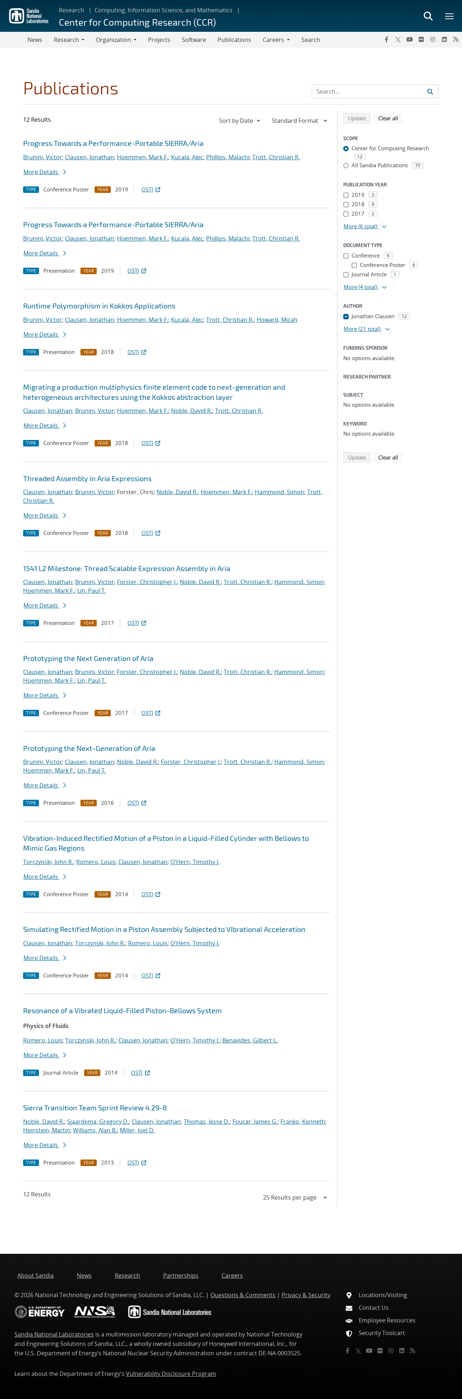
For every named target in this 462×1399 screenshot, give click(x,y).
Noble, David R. (191, 411)
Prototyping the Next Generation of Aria (88, 658)
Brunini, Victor (42, 157)
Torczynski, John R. (48, 862)
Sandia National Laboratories (54, 1334)
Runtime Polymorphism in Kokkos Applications (99, 305)
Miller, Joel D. (137, 1130)
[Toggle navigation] (14, 40)
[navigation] (240, 120)
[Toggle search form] (428, 16)
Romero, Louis (96, 862)
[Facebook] (386, 39)
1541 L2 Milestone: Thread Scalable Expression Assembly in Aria (126, 568)
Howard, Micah (277, 320)
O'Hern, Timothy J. (194, 862)
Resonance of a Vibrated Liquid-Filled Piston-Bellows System (122, 1010)
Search (310, 40)
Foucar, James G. (255, 1122)
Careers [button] (273, 40)
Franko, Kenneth (302, 1122)
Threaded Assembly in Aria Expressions (87, 478)
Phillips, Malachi (227, 157)
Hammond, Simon (279, 492)
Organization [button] (113, 40)
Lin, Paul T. (91, 591)
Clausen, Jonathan (89, 157)
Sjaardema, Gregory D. (98, 1122)
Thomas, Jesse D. (207, 1122)
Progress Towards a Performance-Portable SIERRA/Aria (113, 143)
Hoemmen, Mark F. (142, 157)
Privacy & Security (306, 1295)
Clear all (390, 118)
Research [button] (66, 40)
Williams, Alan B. (95, 1130)
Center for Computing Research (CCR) (137, 21)
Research (71, 10)
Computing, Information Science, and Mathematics (163, 10)
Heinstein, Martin (46, 1130)
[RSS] (455, 39)
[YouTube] (409, 39)
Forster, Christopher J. (147, 582)
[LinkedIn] (444, 39)
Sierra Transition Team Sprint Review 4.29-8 (95, 1107)
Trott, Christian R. (276, 157)
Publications (234, 40)
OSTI (151, 189)
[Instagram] (432, 39)
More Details (44, 172)
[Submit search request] (430, 91)
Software (194, 40)
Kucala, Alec (187, 157)
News (34, 40)
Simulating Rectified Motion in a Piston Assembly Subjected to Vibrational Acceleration (164, 929)
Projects (159, 40)
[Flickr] (421, 39)
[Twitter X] (398, 39)
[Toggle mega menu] (450, 16)
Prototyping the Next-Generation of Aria (89, 748)
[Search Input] (375, 91)
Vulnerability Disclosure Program (171, 1374)
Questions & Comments (242, 1295)
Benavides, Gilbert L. (250, 1040)
